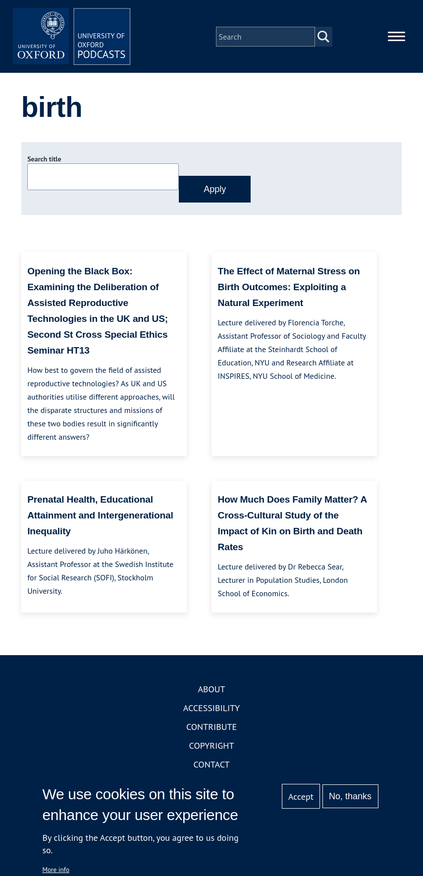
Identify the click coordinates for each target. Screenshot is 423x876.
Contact (212, 765)
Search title (44, 159)
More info (55, 869)
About (211, 690)
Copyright (211, 746)
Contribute (211, 727)
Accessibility (211, 709)
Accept (301, 796)
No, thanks (350, 796)
